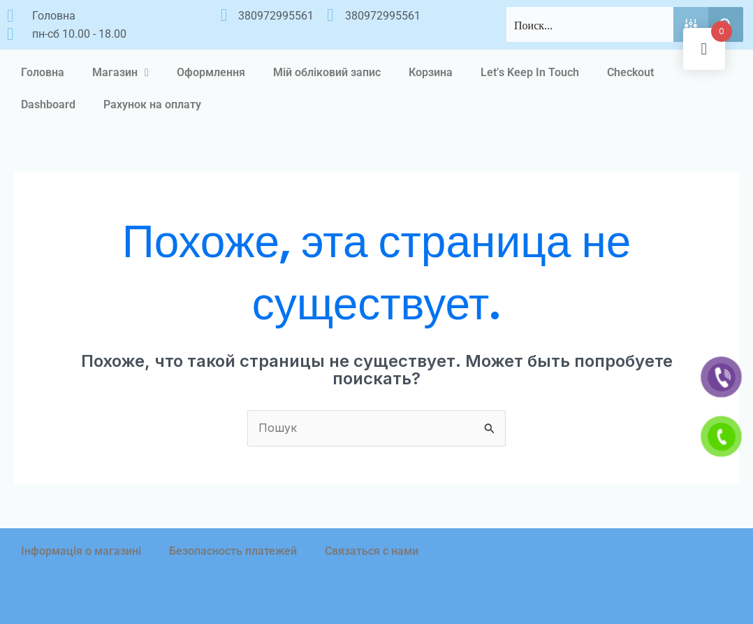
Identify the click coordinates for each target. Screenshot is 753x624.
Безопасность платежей (233, 551)
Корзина (431, 72)
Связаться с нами (371, 551)
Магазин (120, 72)
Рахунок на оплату (152, 104)
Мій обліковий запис (327, 72)
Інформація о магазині (81, 551)
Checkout (630, 72)
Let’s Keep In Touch (530, 72)
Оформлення (211, 72)
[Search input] (590, 24)
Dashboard (48, 104)
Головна (42, 72)
